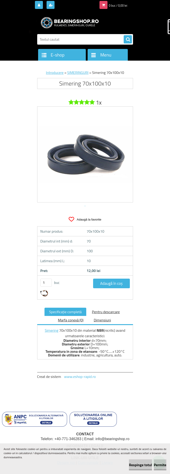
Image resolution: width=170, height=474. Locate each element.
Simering (51, 330)
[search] (128, 39)
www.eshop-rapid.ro (80, 376)
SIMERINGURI (77, 72)
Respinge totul (140, 465)
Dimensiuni (102, 320)
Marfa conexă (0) (71, 320)
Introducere (54, 72)
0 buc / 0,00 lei (118, 5)
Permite (160, 465)
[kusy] (46, 283)
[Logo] (68, 22)
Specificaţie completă (65, 312)
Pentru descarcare (106, 312)
